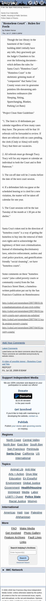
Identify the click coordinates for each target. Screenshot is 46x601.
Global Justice (31, 482)
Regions (7, 434)
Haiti (20, 512)
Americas (9, 512)
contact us (33, 416)
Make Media (27, 528)
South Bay (36, 444)
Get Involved (13, 532)
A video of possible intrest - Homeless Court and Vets (21, 362)
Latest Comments (9, 348)
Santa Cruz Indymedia (9, 13)
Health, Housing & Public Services (14, 16)
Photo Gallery (32, 532)
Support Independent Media (20, 377)
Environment (13, 482)
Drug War (31, 474)
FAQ (14, 528)
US (38, 453)
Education (15, 478)
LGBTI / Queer (14, 496)
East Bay (22, 444)
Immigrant (14, 492)
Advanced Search (23, 562)
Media (25, 492)
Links (23, 542)
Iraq (26, 512)
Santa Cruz (13, 453)
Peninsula (33, 448)
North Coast (13, 439)
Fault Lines (35, 537)
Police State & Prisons (9, 18)
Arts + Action (16, 474)
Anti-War (30, 469)
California (28, 453)
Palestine (36, 512)
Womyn (32, 501)
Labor (34, 492)
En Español (30, 478)
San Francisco (16, 448)
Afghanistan (23, 517)
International (23, 458)
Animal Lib (16, 469)
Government (12, 487)
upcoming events (33, 426)
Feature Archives (15, 537)
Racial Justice (17, 501)
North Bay (9, 444)
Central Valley (31, 439)
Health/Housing (31, 487)
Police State (33, 496)
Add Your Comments (13, 342)
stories (17, 426)
